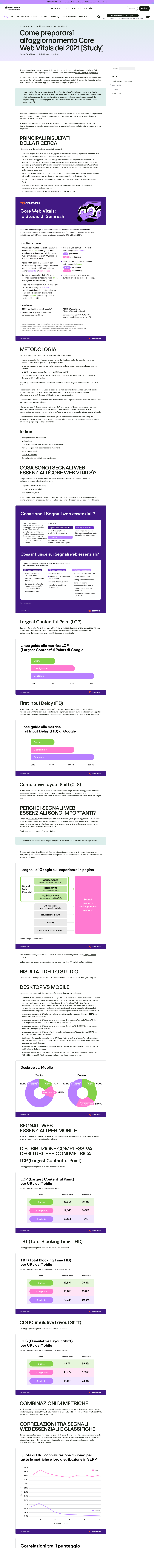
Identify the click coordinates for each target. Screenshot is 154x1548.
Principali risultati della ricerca (34, 438)
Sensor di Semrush (29, 362)
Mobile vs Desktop (29, 455)
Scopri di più (102, 2)
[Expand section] (110, 85)
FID (58, 709)
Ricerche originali (60, 26)
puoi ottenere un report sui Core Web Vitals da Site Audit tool (67, 962)
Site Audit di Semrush (82, 390)
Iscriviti (144, 8)
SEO (12, 17)
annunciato (33, 819)
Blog (6, 17)
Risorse (75, 8)
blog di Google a (82, 73)
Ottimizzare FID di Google (47, 395)
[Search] (98, 16)
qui (97, 500)
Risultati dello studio (30, 451)
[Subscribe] (123, 15)
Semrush (83, 17)
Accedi (132, 8)
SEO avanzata (23, 17)
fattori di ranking (37, 852)
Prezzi (66, 8)
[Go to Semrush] (12, 8)
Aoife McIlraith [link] (31, 54)
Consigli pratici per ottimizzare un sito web (39, 458)
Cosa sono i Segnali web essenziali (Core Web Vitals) (43, 444)
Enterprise (90, 8)
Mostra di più (116, 93)
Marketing (54, 17)
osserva (25, 1003)
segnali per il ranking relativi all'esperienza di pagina (62, 77)
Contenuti (43, 17)
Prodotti (54, 8)
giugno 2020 (93, 73)
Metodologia (27, 441)
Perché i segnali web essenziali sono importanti (41, 448)
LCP (48, 630)
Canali (34, 17)
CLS (96, 793)
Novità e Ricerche (69, 17)
